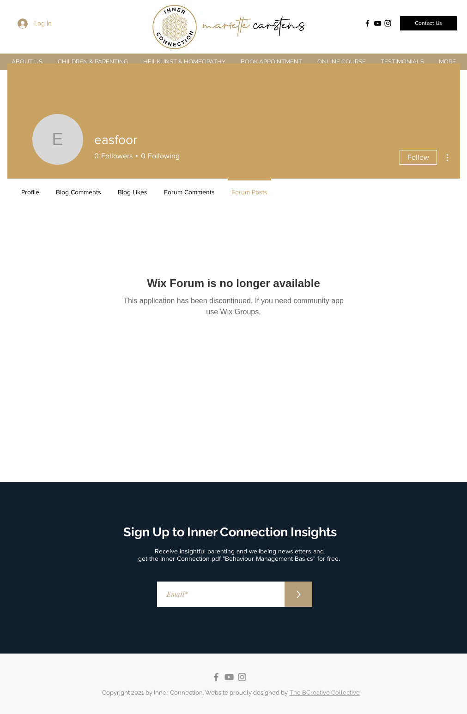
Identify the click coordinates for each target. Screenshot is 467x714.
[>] (298, 594)
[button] (93, 61)
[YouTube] (377, 23)
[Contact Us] (428, 23)
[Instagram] (387, 23)
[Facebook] (367, 23)
